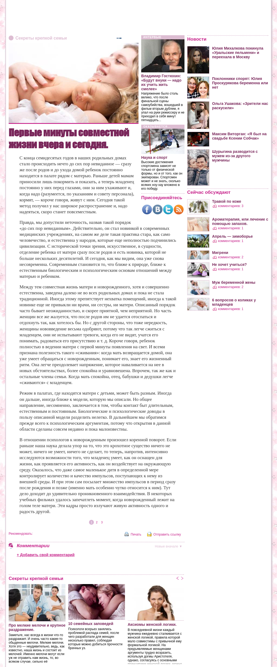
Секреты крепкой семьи (41, 38)
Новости (196, 39)
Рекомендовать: (21, 534)
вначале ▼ (168, 546)
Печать (136, 534)
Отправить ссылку (167, 534)
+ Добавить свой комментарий (46, 555)
